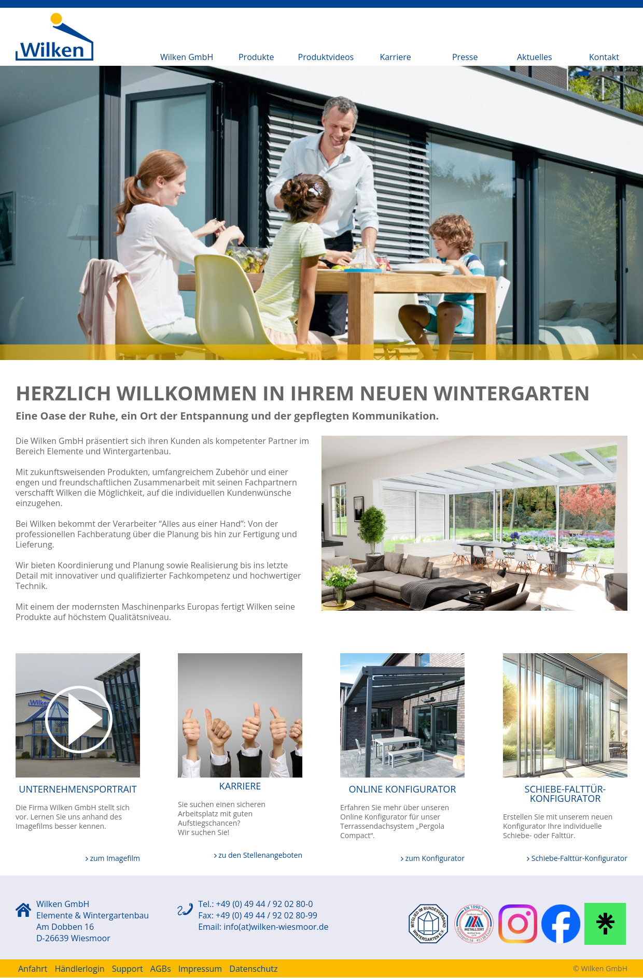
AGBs (160, 968)
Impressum (200, 968)
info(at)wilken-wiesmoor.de (275, 926)
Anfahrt (32, 968)
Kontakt (604, 57)
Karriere (395, 57)
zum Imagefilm (113, 858)
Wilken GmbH (186, 57)
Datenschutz (253, 968)
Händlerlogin (79, 968)
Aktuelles (534, 57)
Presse (465, 57)
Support (127, 968)
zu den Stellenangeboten (258, 855)
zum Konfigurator (433, 858)
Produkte (256, 57)
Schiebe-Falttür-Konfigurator (577, 858)
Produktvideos (326, 57)
